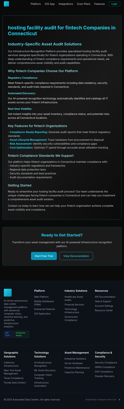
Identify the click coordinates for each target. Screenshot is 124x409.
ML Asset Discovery (45, 370)
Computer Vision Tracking (43, 376)
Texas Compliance (13, 378)
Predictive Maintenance (77, 367)
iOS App (50, 3)
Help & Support (103, 301)
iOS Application (42, 313)
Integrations (66, 3)
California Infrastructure (11, 364)
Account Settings (104, 305)
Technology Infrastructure (72, 311)
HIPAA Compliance (105, 367)
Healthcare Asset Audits (74, 298)
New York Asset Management (12, 372)
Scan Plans (83, 3)
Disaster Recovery (104, 376)
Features (99, 3)
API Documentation (105, 296)
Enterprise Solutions (75, 358)
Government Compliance (71, 318)
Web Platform (41, 296)
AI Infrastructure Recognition (43, 364)
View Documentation (76, 256)
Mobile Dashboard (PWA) (44, 303)
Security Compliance (106, 362)
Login (114, 3)
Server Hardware (74, 363)
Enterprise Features (44, 309)
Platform (36, 3)
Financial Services (74, 304)
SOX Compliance (104, 371)
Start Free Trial (44, 256)
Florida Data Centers (15, 382)
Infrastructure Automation (41, 384)
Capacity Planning (74, 372)
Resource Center (104, 310)
